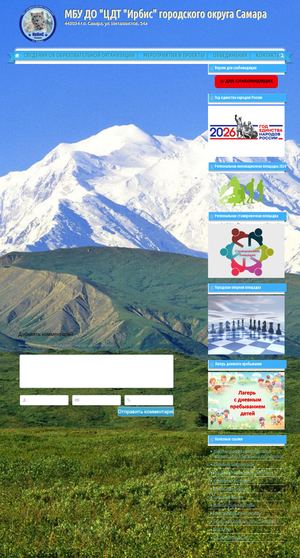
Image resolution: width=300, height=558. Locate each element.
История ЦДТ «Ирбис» (232, 480)
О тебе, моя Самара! (231, 488)
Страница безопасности (234, 464)
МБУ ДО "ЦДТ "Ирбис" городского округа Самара (165, 13)
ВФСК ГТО (222, 529)
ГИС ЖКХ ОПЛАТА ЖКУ (232, 537)
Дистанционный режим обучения (242, 472)
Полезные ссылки (228, 496)
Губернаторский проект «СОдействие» (246, 521)
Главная (15, 56)
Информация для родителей (238, 513)
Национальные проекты (234, 504)
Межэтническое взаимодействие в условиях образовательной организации (248, 453)
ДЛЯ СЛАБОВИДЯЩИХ (246, 81)
